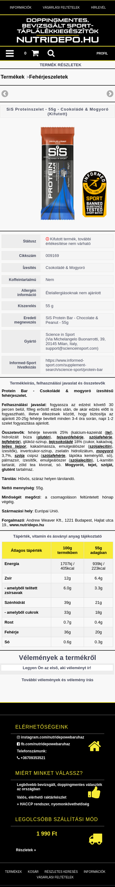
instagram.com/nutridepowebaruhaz (52, 737)
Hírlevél (98, 7)
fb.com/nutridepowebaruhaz (45, 744)
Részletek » (26, 850)
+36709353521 (33, 758)
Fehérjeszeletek (48, 77)
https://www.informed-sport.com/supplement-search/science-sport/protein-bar (74, 365)
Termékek (13, 77)
